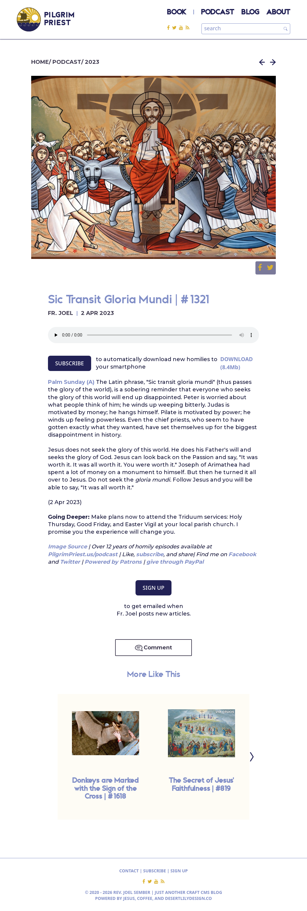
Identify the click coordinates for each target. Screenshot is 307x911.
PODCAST (217, 12)
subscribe (149, 554)
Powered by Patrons (113, 562)
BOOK (176, 12)
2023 (92, 62)
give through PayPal (175, 562)
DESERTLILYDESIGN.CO (188, 898)
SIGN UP (153, 587)
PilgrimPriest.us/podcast (83, 554)
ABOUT (278, 12)
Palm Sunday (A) (71, 382)
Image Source (67, 546)
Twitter (71, 562)
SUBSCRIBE (69, 363)
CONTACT (129, 871)
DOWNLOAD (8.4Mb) (236, 363)
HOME (40, 62)
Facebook (242, 554)
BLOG (250, 12)
